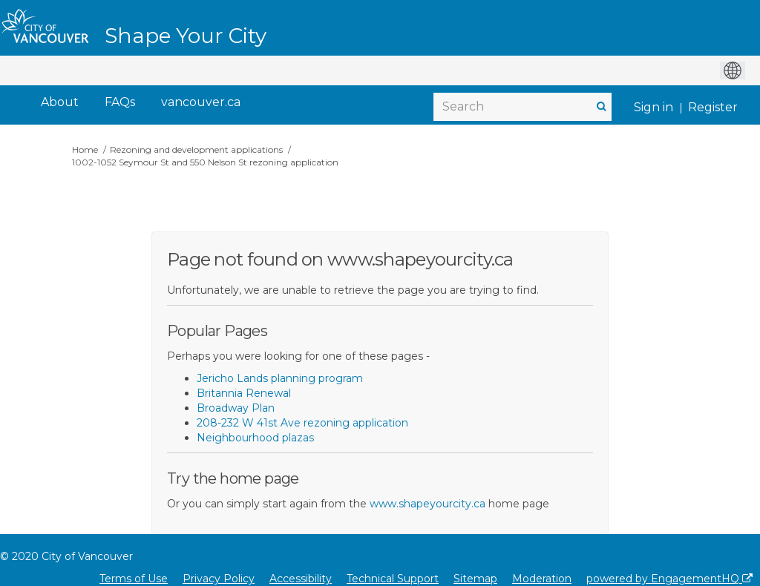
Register (713, 107)
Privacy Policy (219, 578)
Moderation (541, 578)
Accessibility (300, 578)
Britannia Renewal (244, 393)
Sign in (653, 107)
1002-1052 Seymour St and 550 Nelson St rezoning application (205, 162)
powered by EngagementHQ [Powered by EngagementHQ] (669, 578)
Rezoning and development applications (196, 149)
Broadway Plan (236, 408)
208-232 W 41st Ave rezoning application (302, 422)
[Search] (522, 107)
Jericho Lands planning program (280, 378)
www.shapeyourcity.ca (427, 503)
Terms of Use (133, 578)
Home (85, 149)
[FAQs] (119, 103)
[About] (59, 103)
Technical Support (393, 578)
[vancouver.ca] (201, 103)
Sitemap (475, 578)
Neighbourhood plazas (255, 437)
